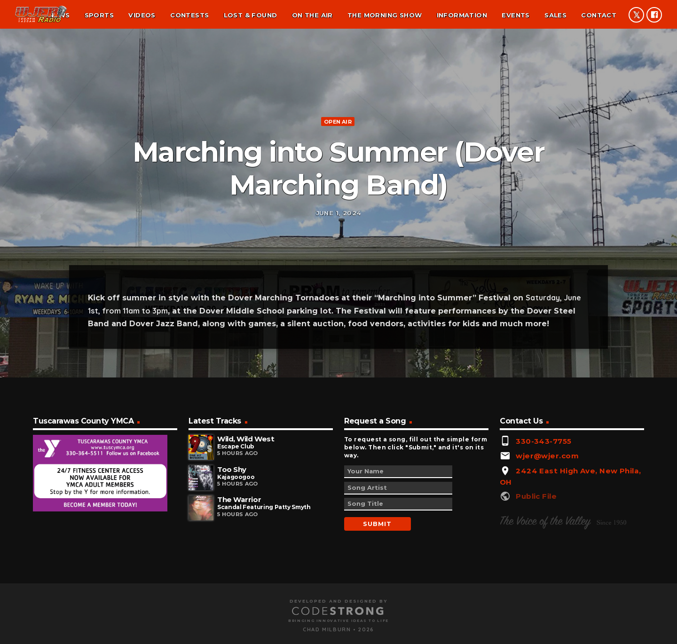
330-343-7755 (543, 534)
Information (462, 15)
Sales (555, 15)
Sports (99, 15)
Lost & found (250, 15)
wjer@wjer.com (547, 549)
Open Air (338, 164)
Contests (189, 15)
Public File (536, 590)
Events (515, 15)
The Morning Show (384, 15)
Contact (598, 15)
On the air (312, 15)
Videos (141, 15)
